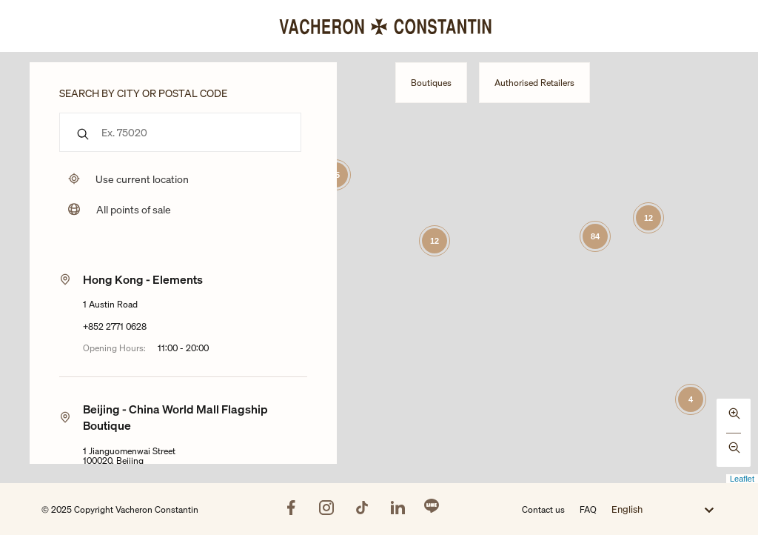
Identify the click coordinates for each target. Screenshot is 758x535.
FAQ (588, 509)
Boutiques (431, 82)
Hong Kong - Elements (143, 279)
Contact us (543, 509)
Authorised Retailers (534, 82)
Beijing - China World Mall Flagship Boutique (175, 417)
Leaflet (742, 478)
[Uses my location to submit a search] (124, 179)
